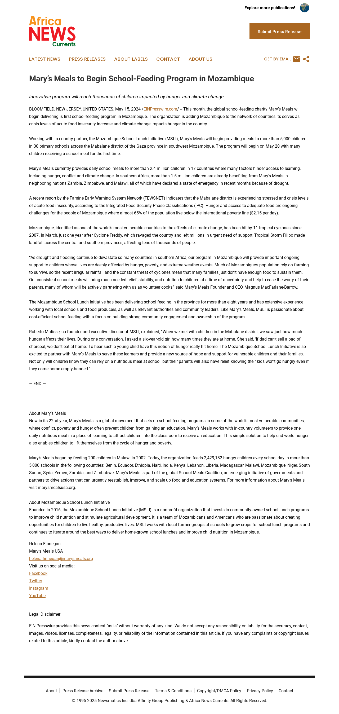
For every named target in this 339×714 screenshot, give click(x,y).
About (51, 690)
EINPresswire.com (160, 109)
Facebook (38, 573)
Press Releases (87, 59)
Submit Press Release (129, 690)
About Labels (131, 59)
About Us (200, 59)
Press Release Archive (83, 690)
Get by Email (282, 59)
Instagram (38, 588)
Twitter (35, 580)
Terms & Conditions (173, 690)
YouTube (37, 595)
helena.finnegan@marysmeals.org (61, 558)
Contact (168, 59)
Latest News (44, 59)
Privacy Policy (260, 690)
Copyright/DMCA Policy (219, 690)
